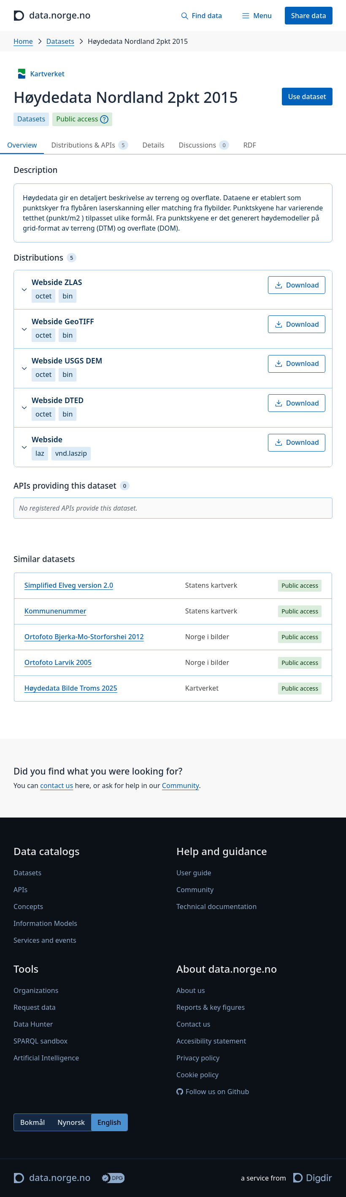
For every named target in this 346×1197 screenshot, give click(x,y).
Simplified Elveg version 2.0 (68, 585)
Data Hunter (33, 1024)
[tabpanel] (173, 436)
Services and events (45, 940)
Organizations (36, 990)
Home (23, 41)
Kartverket (40, 74)
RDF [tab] (249, 145)
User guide (193, 872)
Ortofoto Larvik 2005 (58, 662)
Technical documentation (216, 906)
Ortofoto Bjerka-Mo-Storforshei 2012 (84, 636)
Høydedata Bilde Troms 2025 (70, 688)
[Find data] (201, 15)
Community (180, 785)
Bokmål (32, 1122)
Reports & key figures (210, 1007)
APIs (20, 889)
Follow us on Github (212, 1092)
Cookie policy (197, 1075)
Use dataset (307, 96)
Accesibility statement (211, 1041)
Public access (77, 119)
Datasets (60, 41)
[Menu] (256, 15)
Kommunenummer (55, 611)
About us (190, 990)
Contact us (193, 1024)
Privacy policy (197, 1058)
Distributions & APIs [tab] (89, 145)
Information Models (45, 923)
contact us (56, 785)
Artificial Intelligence (46, 1058)
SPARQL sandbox (41, 1041)
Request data (35, 1007)
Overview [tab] (22, 145)
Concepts (28, 906)
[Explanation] (104, 119)
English (109, 1122)
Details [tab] (154, 145)
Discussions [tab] (204, 145)
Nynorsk (71, 1122)
